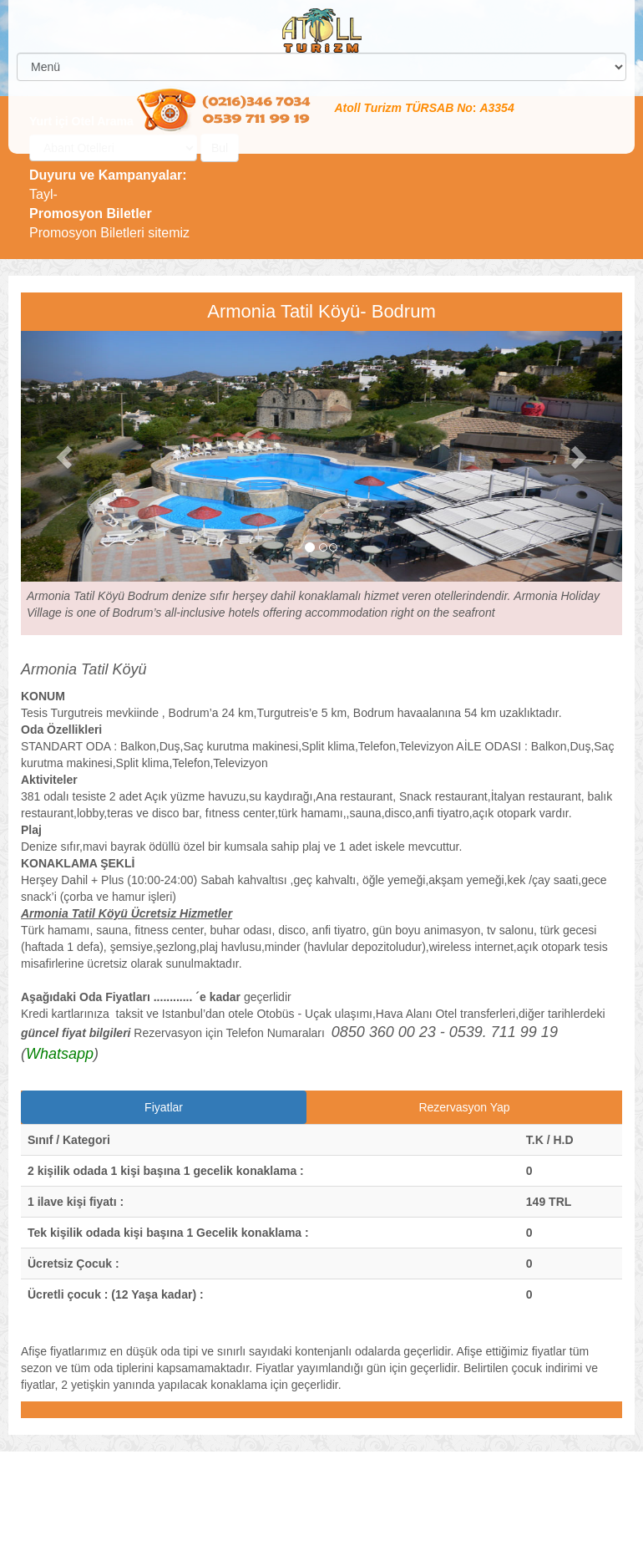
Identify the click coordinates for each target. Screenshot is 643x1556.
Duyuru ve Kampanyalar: (108, 175)
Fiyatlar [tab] (163, 1107)
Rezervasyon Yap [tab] (463, 1107)
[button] (66, 456)
